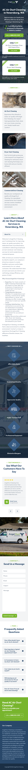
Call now (14, 50)
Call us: (13, 35)
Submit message (8, 616)
